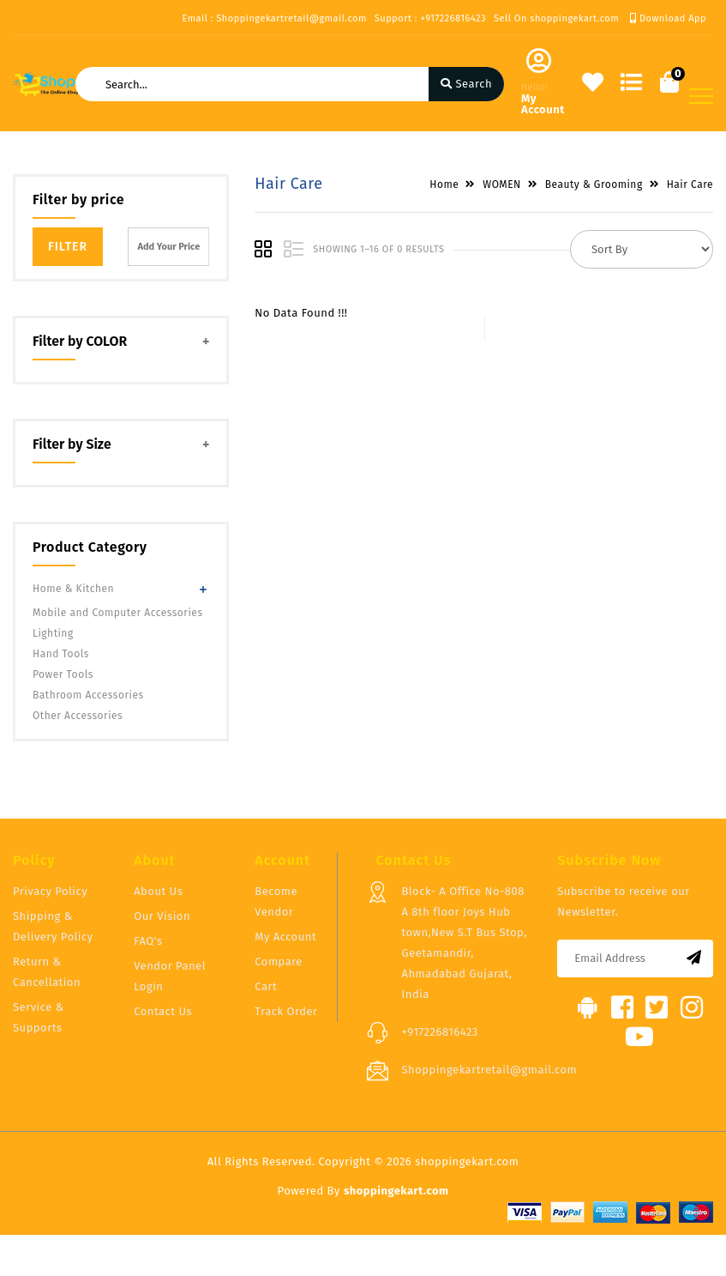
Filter (67, 246)
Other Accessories (78, 716)
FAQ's (148, 940)
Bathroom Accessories (88, 695)
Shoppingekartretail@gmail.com (489, 1069)
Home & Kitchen (73, 589)
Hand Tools (61, 654)
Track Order (286, 1011)
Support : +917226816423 (430, 18)
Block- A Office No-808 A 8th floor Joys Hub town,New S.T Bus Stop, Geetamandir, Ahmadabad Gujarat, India (463, 943)
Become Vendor (276, 901)
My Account (285, 936)
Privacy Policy (50, 891)
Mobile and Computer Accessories (118, 613)
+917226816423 (439, 1031)
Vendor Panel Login (170, 976)
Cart (266, 986)
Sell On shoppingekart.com (556, 18)
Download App (668, 18)
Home (444, 184)
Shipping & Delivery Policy (53, 926)
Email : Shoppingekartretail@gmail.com (274, 18)
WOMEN (502, 184)
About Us (158, 891)
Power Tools (63, 674)
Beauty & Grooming (594, 184)
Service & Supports (38, 1017)
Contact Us (163, 1011)
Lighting (53, 633)
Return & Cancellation (47, 972)
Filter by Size (72, 444)
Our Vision (162, 916)
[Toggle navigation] (701, 96)
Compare (279, 961)
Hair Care (690, 184)
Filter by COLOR (80, 341)
